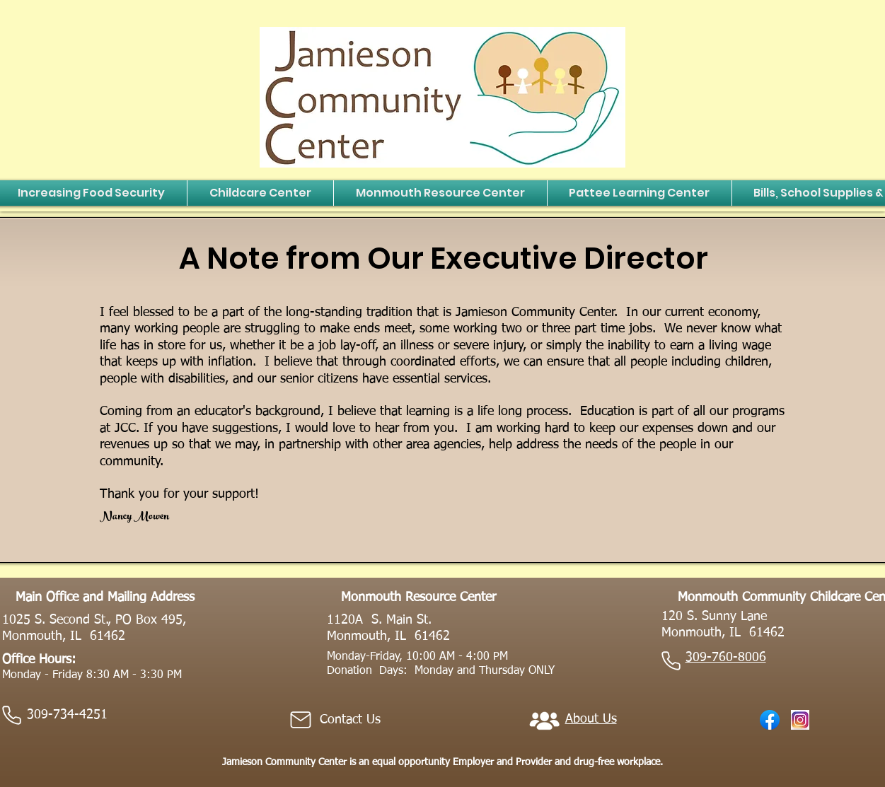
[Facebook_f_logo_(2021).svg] (770, 720)
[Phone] (12, 715)
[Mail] (301, 720)
